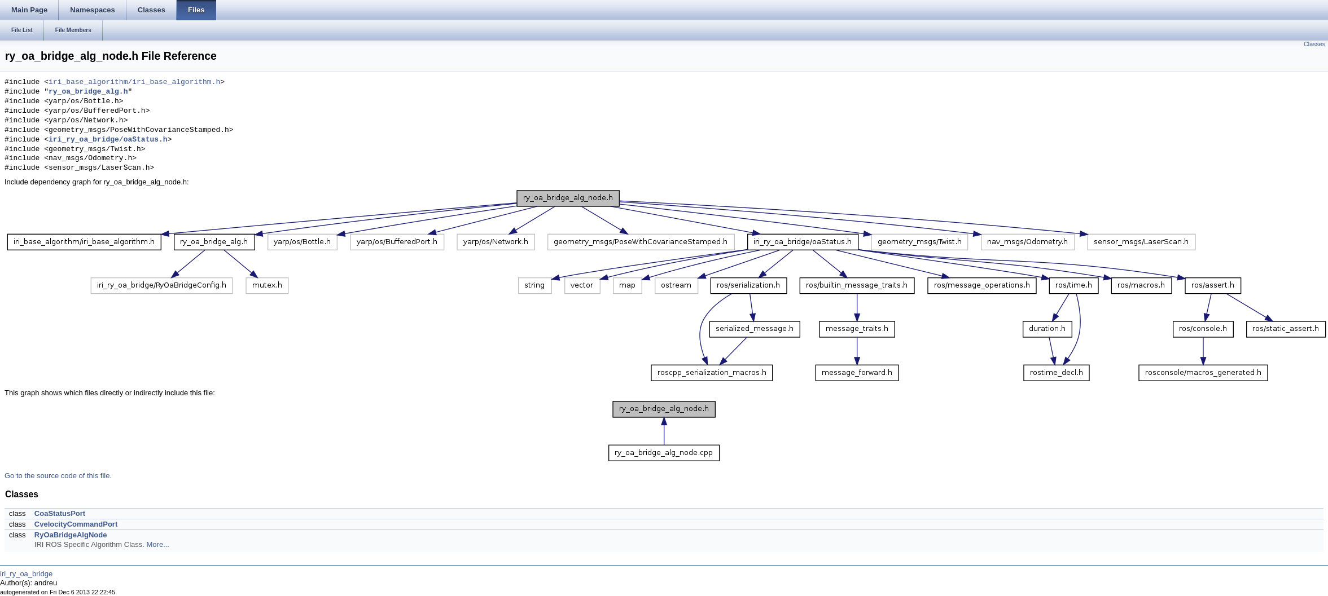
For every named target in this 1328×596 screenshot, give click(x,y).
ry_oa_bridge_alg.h (88, 92)
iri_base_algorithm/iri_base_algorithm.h (134, 82)
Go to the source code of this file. (58, 475)
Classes (1314, 44)
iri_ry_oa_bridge (26, 573)
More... (158, 544)
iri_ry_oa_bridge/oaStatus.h (108, 140)
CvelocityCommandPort (75, 524)
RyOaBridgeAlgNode (70, 535)
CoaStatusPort (59, 513)
